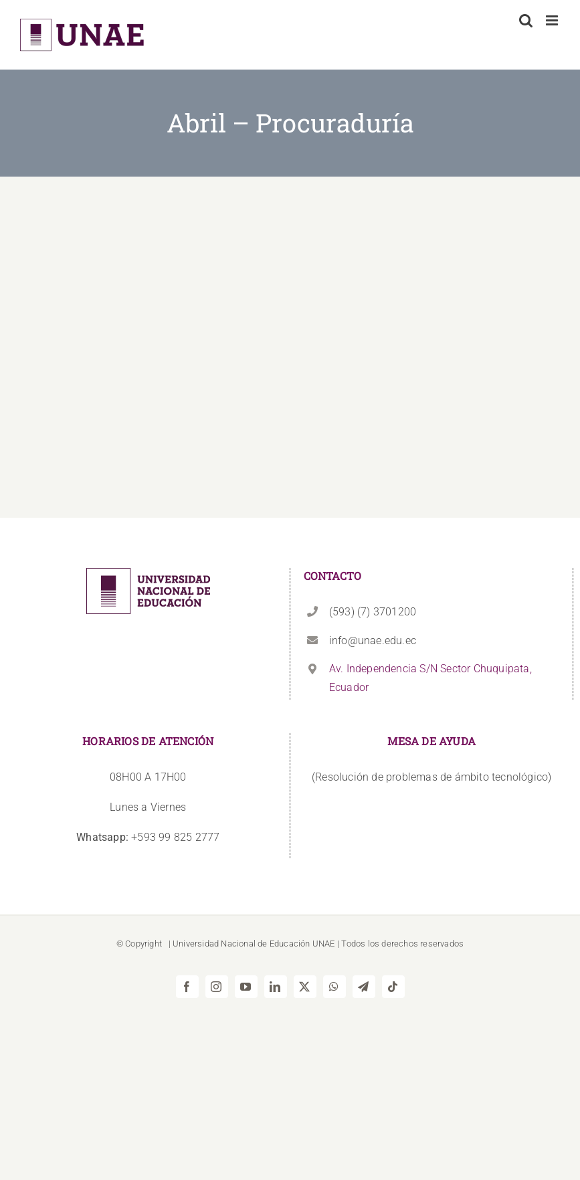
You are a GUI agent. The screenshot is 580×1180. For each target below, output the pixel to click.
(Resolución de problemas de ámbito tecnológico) (431, 777)
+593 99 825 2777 (147, 837)
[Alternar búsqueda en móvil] (526, 20)
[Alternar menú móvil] (553, 20)
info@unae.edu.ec (372, 640)
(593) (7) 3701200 (372, 611)
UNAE (323, 944)
